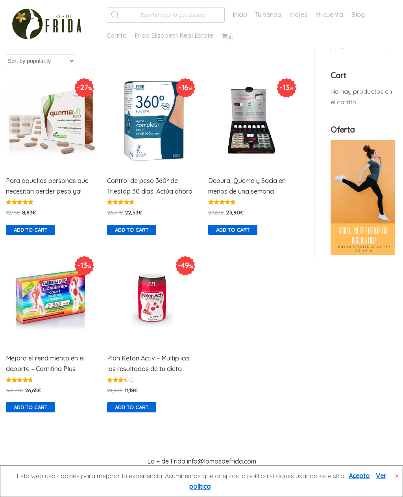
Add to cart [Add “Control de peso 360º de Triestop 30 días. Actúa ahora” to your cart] (131, 230)
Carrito (117, 35)
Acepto (359, 476)
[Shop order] (40, 61)
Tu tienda (268, 14)
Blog (358, 14)
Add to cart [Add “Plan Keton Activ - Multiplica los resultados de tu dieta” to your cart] (131, 407)
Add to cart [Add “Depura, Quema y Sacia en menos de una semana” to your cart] (233, 230)
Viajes (298, 14)
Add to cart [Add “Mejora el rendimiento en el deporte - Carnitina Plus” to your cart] (30, 407)
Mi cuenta (329, 14)
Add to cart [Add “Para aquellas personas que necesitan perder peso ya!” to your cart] (30, 230)
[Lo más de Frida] (49, 24)
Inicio (240, 14)
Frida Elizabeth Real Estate (174, 35)
